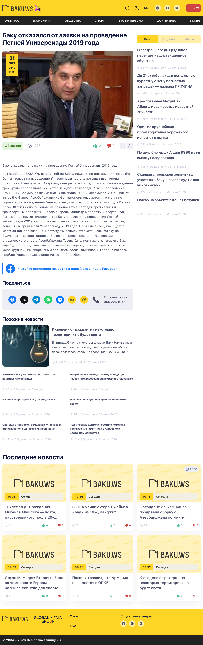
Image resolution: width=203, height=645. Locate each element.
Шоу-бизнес (166, 20)
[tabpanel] (169, 131)
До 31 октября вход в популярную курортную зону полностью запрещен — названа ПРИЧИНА (166, 80)
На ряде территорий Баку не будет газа (28, 399)
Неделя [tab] (169, 39)
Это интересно (130, 20)
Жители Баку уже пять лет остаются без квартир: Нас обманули (29, 376)
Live (193, 8)
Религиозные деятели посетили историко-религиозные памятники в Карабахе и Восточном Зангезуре (98, 428)
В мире (195, 20)
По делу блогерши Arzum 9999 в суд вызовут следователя (168, 155)
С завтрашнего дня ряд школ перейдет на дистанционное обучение (162, 55)
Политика (10, 20)
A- (123, 145)
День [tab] (148, 39)
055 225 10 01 (115, 302)
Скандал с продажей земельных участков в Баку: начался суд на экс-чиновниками (31, 426)
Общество (73, 20)
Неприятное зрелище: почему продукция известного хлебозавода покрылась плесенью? (101, 376)
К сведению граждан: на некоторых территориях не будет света (164, 583)
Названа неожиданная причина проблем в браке (98, 401)
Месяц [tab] (190, 39)
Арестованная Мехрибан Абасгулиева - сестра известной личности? (165, 106)
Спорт (100, 20)
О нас (74, 616)
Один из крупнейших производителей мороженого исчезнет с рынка (162, 132)
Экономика (41, 20)
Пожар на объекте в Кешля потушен (168, 200)
